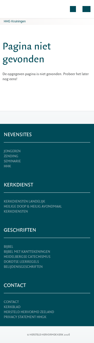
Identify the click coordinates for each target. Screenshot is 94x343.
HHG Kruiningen (15, 21)
